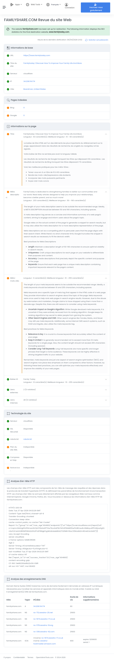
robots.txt (27, 439)
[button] (66, 135)
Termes (30, 657)
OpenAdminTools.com (45, 657)
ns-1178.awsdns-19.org (43, 625)
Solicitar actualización (96, 40)
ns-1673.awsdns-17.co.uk (44, 619)
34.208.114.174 (39, 606)
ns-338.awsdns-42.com (43, 631)
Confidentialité (19, 657)
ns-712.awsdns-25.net (43, 612)
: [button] (10, 134)
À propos (7, 657)
